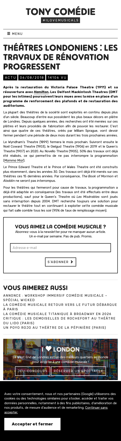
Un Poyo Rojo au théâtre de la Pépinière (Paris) (54, 328)
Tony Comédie (60, 11)
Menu (15, 34)
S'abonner (61, 262)
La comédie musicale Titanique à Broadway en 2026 (57, 314)
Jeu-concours (33, 371)
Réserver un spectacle (78, 371)
